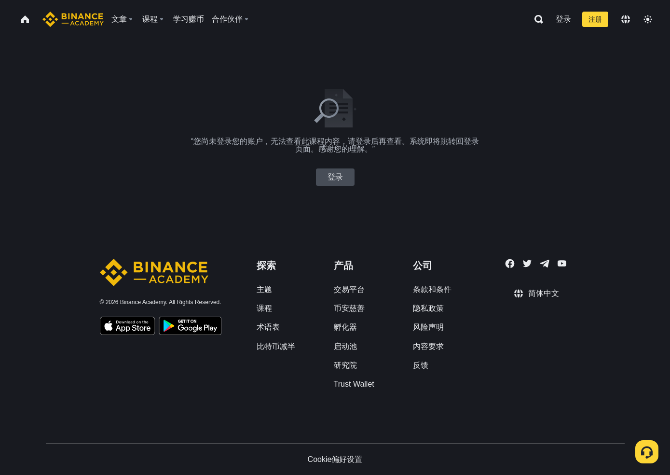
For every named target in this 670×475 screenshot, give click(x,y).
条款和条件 (432, 289)
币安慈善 (349, 308)
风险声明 (428, 327)
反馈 (420, 365)
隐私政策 (428, 308)
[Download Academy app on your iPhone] (127, 327)
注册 (595, 19)
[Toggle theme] (647, 19)
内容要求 (428, 346)
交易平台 (349, 289)
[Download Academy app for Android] (190, 327)
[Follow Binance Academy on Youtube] (562, 263)
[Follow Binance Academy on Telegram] (544, 263)
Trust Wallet (354, 384)
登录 (563, 19)
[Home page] (73, 19)
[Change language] (625, 19)
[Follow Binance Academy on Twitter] (527, 263)
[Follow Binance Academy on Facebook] (510, 263)
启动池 (345, 346)
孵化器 (345, 327)
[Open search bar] (536, 19)
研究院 (345, 365)
